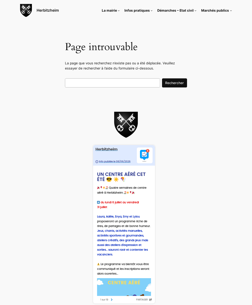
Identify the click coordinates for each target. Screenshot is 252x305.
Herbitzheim (48, 10)
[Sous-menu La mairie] (119, 10)
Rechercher (174, 83)
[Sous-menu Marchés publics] (231, 10)
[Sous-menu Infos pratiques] (152, 10)
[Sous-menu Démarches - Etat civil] (195, 10)
